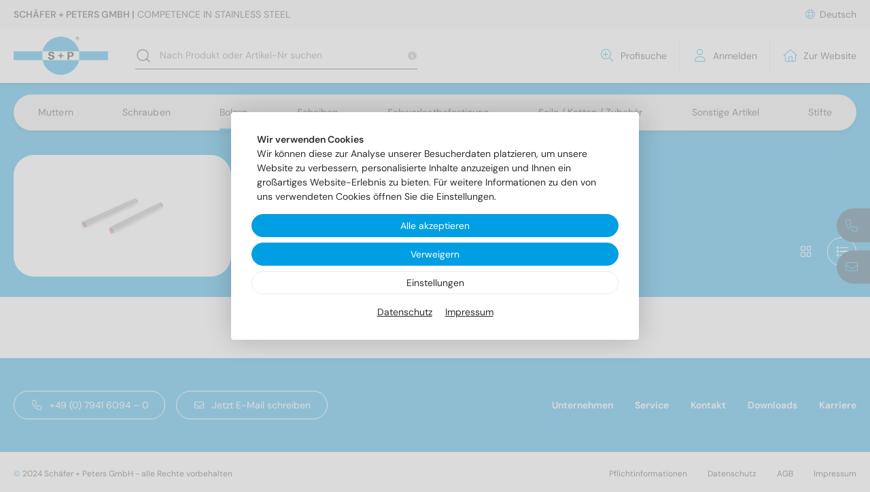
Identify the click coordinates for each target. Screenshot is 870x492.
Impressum (469, 312)
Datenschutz (404, 312)
